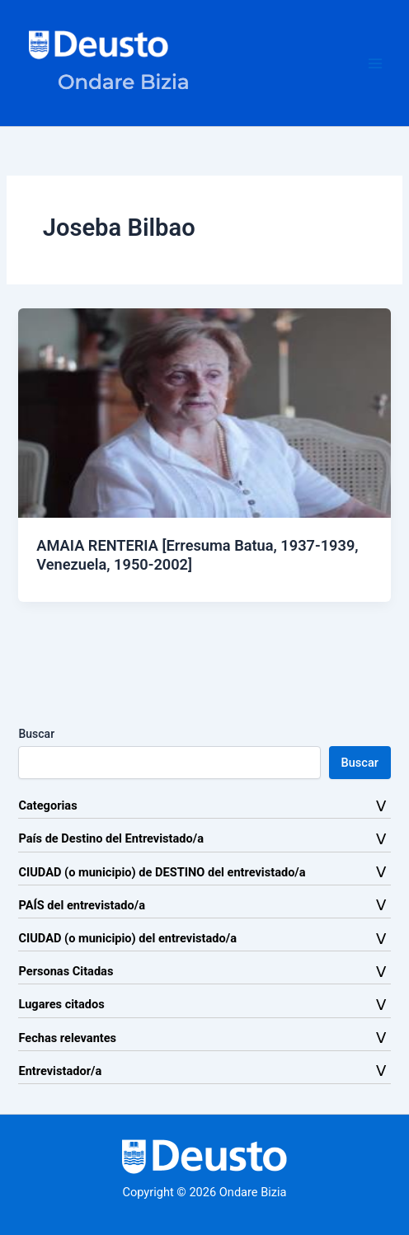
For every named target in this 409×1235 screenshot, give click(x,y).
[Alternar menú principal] (375, 63)
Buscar (36, 733)
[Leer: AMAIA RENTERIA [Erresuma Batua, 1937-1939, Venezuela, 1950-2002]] (204, 412)
